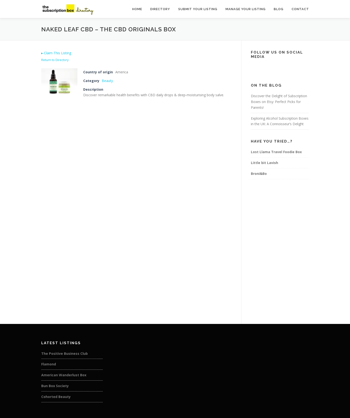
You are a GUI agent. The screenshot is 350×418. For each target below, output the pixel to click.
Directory (160, 9)
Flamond (48, 364)
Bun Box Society (55, 386)
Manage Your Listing (246, 9)
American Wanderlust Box (63, 375)
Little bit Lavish (264, 162)
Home (137, 9)
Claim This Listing (56, 53)
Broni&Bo (259, 173)
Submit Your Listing (197, 9)
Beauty (107, 80)
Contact (300, 9)
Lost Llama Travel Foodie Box (276, 152)
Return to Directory (55, 60)
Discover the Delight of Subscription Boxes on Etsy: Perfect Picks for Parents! (279, 102)
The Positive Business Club (64, 353)
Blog (278, 9)
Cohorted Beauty (56, 396)
